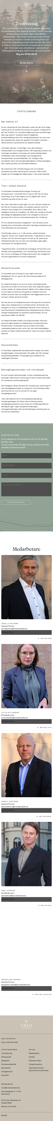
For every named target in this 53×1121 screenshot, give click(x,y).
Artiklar (32, 1057)
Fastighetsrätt (6, 1072)
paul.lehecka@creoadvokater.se (13, 896)
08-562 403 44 (8, 721)
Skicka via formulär (8, 1106)
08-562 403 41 (8, 632)
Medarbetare (34, 1053)
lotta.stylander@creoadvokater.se (14, 718)
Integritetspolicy (35, 1064)
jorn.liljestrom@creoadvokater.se (14, 629)
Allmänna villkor (35, 1061)
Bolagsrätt (5, 1061)
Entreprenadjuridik (8, 1064)
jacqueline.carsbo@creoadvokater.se (15, 985)
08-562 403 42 (8, 810)
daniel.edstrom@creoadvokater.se (14, 807)
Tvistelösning (6, 1053)
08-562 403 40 (8, 988)
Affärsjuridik (6, 1057)
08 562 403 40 (31, 54)
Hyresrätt (5, 1075)
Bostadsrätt (6, 1068)
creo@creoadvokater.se (10, 1088)
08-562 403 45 (8, 899)
